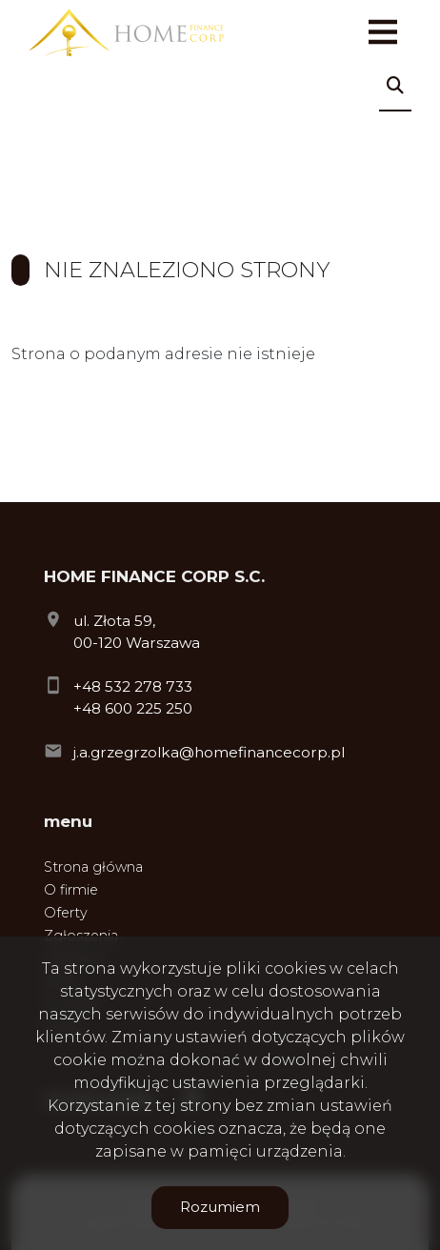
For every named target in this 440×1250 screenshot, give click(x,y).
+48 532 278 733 (132, 686)
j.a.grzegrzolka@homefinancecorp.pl (209, 752)
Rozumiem (220, 1207)
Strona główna (93, 867)
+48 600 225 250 (132, 708)
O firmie (71, 889)
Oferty (66, 912)
